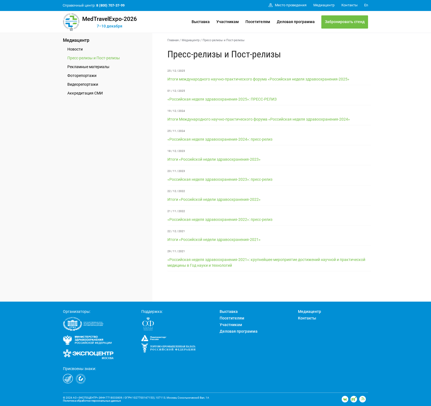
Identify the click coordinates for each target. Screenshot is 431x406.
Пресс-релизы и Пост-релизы (93, 58)
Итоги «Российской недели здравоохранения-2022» (214, 199)
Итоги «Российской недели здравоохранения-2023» (214, 159)
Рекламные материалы (88, 67)
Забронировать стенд (345, 22)
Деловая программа (296, 22)
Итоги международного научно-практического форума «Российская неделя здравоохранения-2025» (258, 79)
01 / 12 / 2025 (176, 90)
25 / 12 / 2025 (176, 70)
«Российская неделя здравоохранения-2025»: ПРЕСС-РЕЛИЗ (222, 99)
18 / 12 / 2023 (176, 150)
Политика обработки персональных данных (92, 400)
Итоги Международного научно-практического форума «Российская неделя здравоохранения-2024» (258, 119)
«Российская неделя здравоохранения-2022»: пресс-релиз (219, 219)
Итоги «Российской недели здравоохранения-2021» (214, 239)
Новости (75, 49)
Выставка (201, 22)
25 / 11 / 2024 (176, 130)
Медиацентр (76, 40)
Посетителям (257, 22)
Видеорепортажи (82, 84)
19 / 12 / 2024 (176, 110)
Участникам (227, 22)
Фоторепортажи (81, 75)
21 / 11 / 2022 (176, 211)
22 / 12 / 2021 (176, 231)
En (366, 5)
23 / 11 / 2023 (176, 171)
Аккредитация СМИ (85, 93)
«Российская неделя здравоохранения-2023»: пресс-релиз (219, 179)
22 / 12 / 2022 (176, 191)
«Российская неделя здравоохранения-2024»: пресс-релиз (219, 139)
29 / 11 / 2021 (176, 251)
